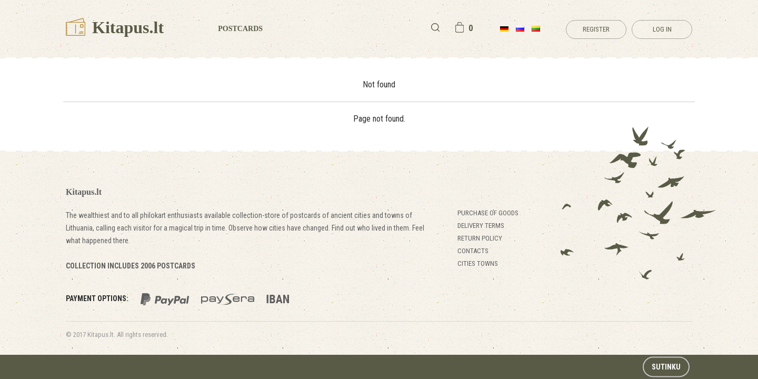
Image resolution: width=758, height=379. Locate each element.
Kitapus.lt (115, 27)
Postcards (240, 29)
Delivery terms (480, 226)
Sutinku (666, 367)
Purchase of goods (487, 213)
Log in (662, 29)
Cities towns (477, 263)
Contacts (472, 251)
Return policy (479, 238)
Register (596, 29)
